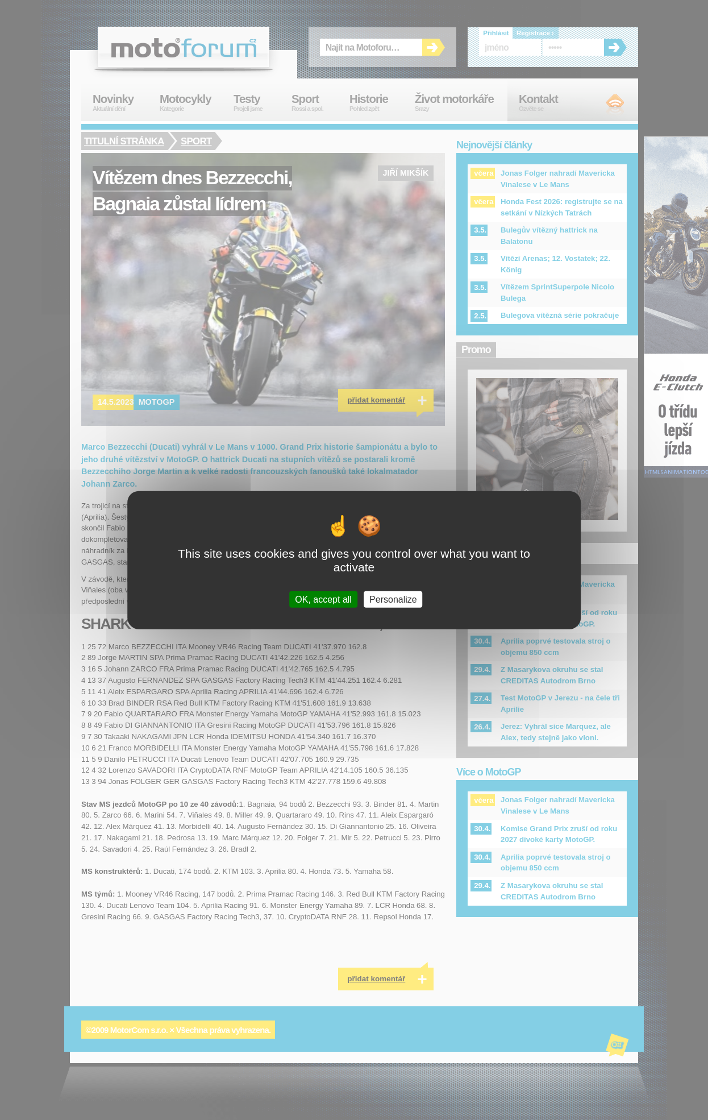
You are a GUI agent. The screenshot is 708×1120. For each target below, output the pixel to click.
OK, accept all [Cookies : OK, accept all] (323, 599)
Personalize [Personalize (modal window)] (393, 599)
